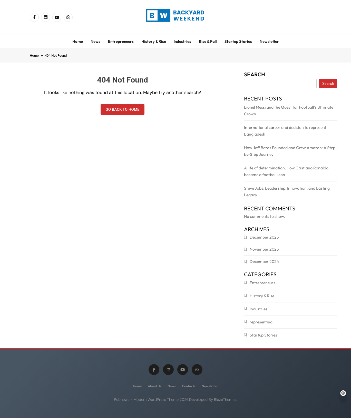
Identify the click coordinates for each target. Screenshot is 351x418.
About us (154, 386)
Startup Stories (238, 41)
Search (254, 75)
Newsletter (269, 41)
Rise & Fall (208, 41)
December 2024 (264, 261)
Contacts (189, 386)
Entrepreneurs (121, 41)
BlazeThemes (225, 399)
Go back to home (123, 109)
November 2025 (264, 249)
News (95, 41)
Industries (182, 41)
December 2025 (264, 237)
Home (77, 41)
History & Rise (153, 41)
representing (261, 321)
